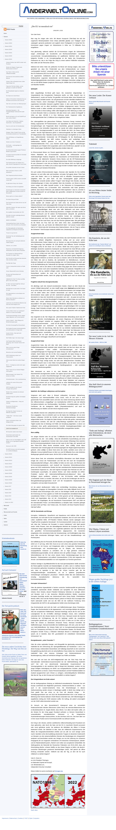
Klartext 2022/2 (8, 454)
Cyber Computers (34, 818)
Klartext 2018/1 (8, 483)
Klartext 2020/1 (8, 470)
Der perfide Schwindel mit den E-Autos (15, 167)
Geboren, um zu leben (11, 245)
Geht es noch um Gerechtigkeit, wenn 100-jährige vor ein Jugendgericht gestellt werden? (16, 441)
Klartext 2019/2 (8, 473)
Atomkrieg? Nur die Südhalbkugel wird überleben (15, 236)
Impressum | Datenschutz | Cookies (12, 818)
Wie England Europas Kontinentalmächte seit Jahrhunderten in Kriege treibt (16, 329)
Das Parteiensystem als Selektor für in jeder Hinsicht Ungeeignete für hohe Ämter (16, 163)
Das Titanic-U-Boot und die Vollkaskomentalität (12, 72)
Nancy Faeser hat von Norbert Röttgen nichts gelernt (15, 370)
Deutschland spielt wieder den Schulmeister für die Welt (13, 435)
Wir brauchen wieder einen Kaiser (14, 431)
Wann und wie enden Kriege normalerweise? (12, 348)
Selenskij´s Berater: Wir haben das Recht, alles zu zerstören (16, 208)
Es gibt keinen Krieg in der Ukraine (14, 183)
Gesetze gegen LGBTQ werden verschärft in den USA (16, 179)
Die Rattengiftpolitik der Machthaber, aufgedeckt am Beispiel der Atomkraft (15, 229)
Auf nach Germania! (9, 570)
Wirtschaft (6, 505)
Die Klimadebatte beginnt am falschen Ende (15, 91)
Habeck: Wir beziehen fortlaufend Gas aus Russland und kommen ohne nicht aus (16, 99)
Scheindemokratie (8, 538)
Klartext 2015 (8, 492)
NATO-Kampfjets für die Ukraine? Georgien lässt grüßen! (14, 388)
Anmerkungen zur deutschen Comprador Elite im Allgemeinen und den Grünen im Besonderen (15, 191)
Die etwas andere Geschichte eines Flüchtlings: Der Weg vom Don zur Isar (14, 649)
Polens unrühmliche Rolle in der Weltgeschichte (13, 421)
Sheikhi (92, 290)
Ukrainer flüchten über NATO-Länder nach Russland (16, 63)
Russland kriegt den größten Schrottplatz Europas (15, 397)
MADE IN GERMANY (11, 220)
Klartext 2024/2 (8, 49)
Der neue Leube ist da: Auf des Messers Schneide (101, 337)
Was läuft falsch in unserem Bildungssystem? (100, 385)
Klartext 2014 (8, 495)
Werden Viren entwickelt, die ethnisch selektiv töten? (15, 392)
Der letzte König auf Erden (12, 199)
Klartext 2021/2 (8, 460)
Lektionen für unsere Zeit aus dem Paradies (14, 383)
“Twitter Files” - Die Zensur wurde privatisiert (14, 416)
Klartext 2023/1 (8, 59)
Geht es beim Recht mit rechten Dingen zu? (15, 361)
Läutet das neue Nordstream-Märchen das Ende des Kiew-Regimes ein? (16, 303)
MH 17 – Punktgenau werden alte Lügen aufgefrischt (15, 365)
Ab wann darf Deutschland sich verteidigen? (13, 275)
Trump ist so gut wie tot (11, 232)
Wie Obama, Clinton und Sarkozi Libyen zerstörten (99, 530)
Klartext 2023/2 (8, 56)
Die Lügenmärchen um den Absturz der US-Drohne (15, 294)
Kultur (5, 515)
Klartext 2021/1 (8, 463)
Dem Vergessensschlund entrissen (14, 175)
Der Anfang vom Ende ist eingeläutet (14, 186)
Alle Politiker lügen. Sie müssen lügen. (15, 337)
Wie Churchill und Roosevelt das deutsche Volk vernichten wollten (16, 259)
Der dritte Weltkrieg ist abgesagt (13, 159)
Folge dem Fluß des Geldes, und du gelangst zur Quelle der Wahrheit (14, 87)
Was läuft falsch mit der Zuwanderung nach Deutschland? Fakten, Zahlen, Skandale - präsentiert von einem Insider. (23, 582)
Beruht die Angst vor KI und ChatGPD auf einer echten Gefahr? (16, 117)
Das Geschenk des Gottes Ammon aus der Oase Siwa (16, 203)
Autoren (6, 524)
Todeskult (93, 144)
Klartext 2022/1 (8, 457)
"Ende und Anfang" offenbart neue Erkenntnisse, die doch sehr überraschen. (100, 433)
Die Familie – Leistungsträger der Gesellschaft (14, 146)
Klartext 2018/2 (8, 479)
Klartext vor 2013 (9, 502)
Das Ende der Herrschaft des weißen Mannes (14, 77)
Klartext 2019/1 (8, 476)
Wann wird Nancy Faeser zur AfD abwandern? (14, 171)
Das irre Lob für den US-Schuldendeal (15, 126)
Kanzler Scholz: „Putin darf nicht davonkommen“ (13, 334)
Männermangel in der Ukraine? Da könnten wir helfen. (14, 375)
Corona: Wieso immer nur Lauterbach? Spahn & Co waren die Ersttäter (15, 311)
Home (5, 33)
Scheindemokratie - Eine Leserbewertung (16, 379)
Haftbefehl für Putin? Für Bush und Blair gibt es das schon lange (15, 279)
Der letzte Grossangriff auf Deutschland (15, 325)
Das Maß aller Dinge (11, 263)
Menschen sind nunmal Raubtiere (14, 352)
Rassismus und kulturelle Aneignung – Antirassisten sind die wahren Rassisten (15, 249)
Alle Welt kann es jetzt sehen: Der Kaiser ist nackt (15, 289)
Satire (5, 518)
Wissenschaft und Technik (10, 512)
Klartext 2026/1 (8, 39)
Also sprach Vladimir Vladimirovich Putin (15, 307)
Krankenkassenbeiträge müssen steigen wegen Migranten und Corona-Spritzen (15, 316)
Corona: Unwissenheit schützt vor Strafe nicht (15, 267)
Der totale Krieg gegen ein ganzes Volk (15, 425)
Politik (5, 508)
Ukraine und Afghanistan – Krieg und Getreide (14, 402)
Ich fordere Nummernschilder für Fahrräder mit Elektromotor (16, 155)
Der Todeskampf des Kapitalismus (14, 107)
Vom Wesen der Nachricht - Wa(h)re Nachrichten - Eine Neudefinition (14, 122)
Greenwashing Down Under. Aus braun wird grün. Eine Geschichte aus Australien (16, 224)
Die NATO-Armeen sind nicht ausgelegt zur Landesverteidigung (15, 450)
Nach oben (34, 810)
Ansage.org (59, 771)
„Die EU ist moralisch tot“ (12, 428)
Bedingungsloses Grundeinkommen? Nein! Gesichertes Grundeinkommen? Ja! (101, 627)
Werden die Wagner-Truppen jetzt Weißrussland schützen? (14, 68)
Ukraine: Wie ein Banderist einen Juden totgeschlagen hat (15, 82)
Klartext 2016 (8, 489)
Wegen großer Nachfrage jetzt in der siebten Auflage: (101, 580)
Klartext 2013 (8, 499)
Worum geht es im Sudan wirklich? (14, 196)
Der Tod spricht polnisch (10, 606)
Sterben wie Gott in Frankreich (13, 142)
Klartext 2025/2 (8, 43)
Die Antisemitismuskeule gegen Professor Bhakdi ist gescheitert (16, 150)
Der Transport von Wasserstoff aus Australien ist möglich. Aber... (14, 254)
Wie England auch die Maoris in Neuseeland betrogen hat (100, 481)
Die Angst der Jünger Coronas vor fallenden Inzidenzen (14, 411)
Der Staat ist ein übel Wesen (13, 95)
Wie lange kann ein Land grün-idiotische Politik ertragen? (15, 241)
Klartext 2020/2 (8, 466)
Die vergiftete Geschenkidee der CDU (15, 212)
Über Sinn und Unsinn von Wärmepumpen (16, 103)
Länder (5, 521)
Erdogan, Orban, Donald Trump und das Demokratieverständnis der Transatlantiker (16, 133)
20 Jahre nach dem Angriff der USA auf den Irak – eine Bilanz (15, 284)
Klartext (6, 36)
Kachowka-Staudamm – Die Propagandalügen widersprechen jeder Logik (15, 112)
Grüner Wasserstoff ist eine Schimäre (15, 271)
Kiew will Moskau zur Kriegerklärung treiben (14, 138)
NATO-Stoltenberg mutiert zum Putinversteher (13, 356)
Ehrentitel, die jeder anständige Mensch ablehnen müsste (15, 216)
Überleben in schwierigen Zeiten (13, 129)
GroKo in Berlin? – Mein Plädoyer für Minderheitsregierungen (14, 321)
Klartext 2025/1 (8, 46)
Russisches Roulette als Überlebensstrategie (11, 407)
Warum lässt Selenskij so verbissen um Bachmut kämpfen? (15, 299)
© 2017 (26, 818)
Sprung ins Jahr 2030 (11, 446)
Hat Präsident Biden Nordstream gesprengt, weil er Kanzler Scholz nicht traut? (15, 343)
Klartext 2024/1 (8, 52)
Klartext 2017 (8, 486)
